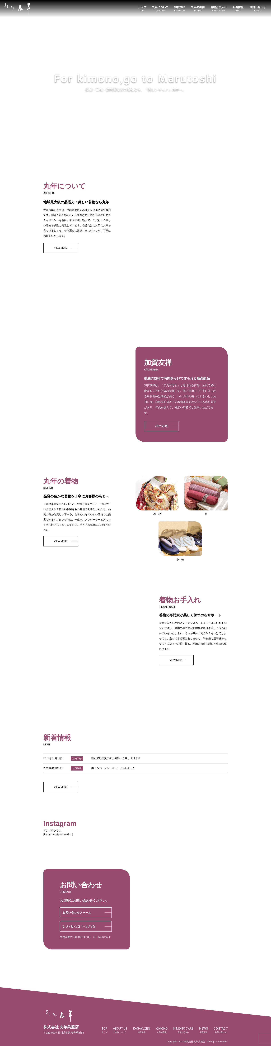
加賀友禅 (179, 9)
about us (120, 1030)
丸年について (160, 9)
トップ (142, 9)
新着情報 (238, 9)
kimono (162, 1030)
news (203, 1030)
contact (221, 1030)
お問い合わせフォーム (77, 912)
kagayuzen (141, 1030)
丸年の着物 (198, 9)
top (104, 1030)
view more (60, 247)
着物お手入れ (218, 9)
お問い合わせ (257, 9)
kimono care (183, 1030)
